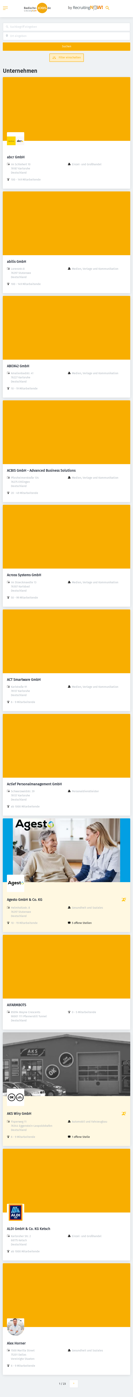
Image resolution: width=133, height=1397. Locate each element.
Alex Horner (16, 1343)
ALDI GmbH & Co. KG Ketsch (28, 1229)
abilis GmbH (16, 262)
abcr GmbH (16, 157)
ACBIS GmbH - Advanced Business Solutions (41, 470)
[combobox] (66, 27)
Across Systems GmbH (24, 575)
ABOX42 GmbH (18, 366)
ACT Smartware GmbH (24, 680)
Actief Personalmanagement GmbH (34, 784)
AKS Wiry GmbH (19, 1114)
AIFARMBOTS (16, 1005)
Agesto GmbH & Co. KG (24, 900)
